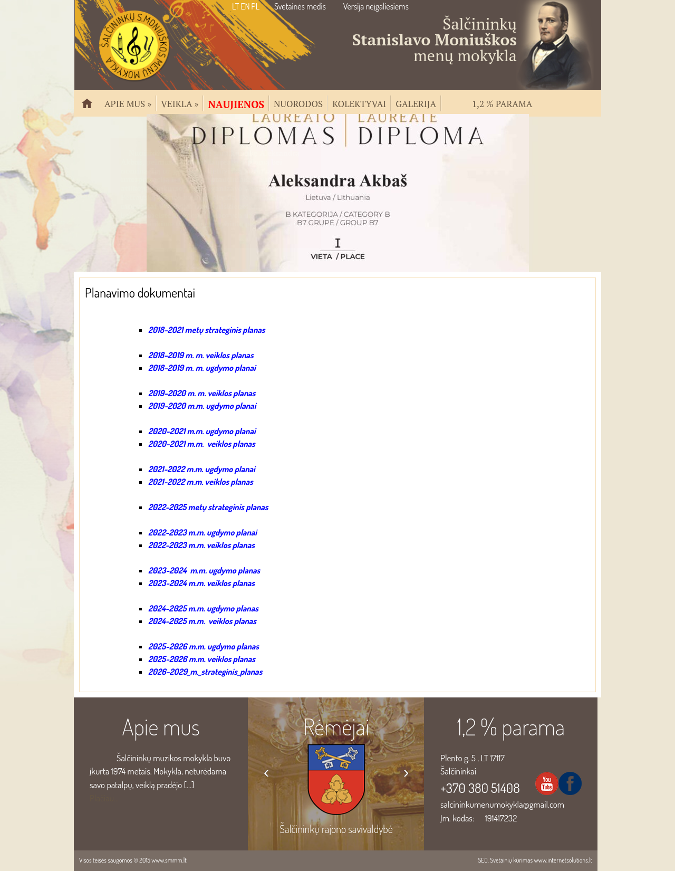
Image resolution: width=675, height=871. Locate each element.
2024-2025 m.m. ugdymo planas (203, 608)
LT (235, 6)
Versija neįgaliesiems (376, 6)
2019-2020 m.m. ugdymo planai (202, 405)
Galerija (416, 103)
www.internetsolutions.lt (563, 860)
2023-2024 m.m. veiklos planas (201, 583)
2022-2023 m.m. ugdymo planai (202, 532)
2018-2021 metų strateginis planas (206, 329)
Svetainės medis (300, 6)
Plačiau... (104, 797)
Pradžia (91, 108)
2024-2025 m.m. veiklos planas (202, 621)
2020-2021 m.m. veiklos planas (201, 443)
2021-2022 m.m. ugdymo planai (201, 469)
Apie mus (127, 103)
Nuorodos (298, 103)
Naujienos (236, 103)
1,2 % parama (502, 103)
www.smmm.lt (168, 860)
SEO (482, 860)
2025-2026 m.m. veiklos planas (201, 659)
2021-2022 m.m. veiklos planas (200, 481)
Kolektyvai (359, 103)
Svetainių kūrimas (511, 860)
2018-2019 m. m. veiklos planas (201, 355)
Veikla (179, 103)
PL (255, 6)
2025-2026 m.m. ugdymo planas (203, 646)
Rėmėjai (336, 726)
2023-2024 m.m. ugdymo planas (204, 570)
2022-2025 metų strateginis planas (208, 507)
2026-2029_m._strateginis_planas (205, 671)
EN (244, 6)
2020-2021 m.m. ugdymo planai (202, 431)
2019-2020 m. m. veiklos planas (201, 393)
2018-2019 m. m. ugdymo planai (202, 367)
